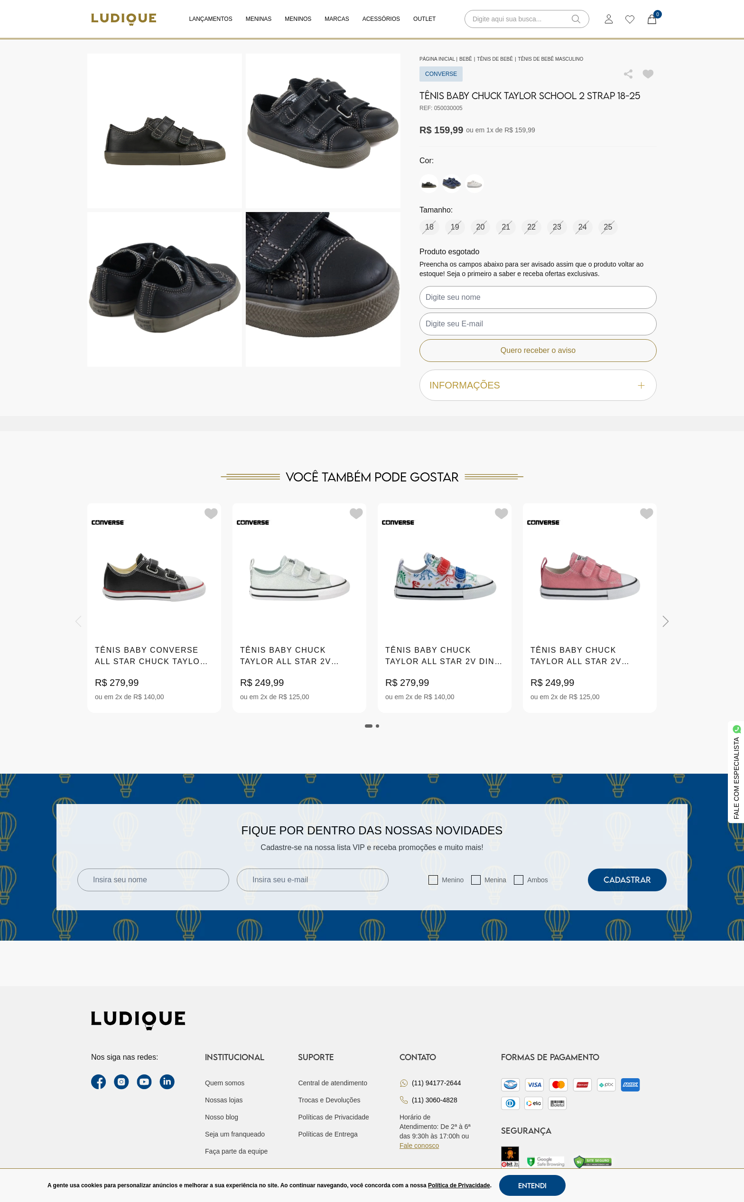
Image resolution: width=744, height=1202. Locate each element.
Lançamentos (210, 19)
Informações (538, 385)
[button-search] (576, 19)
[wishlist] (629, 19)
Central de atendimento (332, 1083)
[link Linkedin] (167, 1082)
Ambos (537, 880)
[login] (608, 19)
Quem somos (224, 1083)
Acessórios (381, 19)
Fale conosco (419, 1145)
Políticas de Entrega (327, 1134)
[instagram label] (121, 1082)
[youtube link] (144, 1082)
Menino (453, 880)
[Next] (665, 621)
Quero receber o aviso (538, 350)
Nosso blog (221, 1117)
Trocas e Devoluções (329, 1100)
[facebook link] (98, 1082)
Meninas (259, 19)
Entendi (532, 1185)
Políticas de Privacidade (333, 1117)
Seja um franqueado (235, 1134)
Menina (495, 880)
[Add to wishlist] (648, 74)
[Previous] (78, 621)
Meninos (298, 19)
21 (506, 227)
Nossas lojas (223, 1100)
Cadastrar (627, 880)
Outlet (424, 19)
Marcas (337, 19)
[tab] (368, 726)
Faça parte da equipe (236, 1151)
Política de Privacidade (459, 1185)
